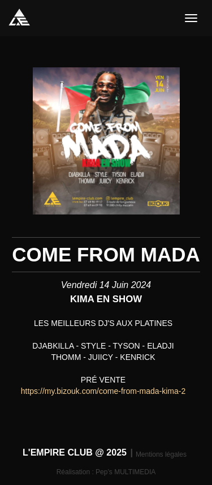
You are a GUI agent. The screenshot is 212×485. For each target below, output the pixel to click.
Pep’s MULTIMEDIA (125, 472)
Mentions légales (161, 454)
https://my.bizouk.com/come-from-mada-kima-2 (103, 391)
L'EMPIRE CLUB (19, 16)
